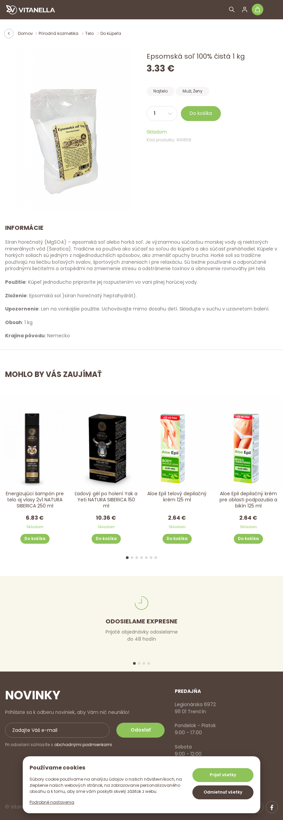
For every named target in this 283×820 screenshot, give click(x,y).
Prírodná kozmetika (59, 33)
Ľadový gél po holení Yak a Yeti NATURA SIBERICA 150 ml (106, 500)
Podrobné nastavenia (52, 802)
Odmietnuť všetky (223, 792)
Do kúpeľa (110, 33)
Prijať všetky (223, 775)
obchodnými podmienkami (83, 744)
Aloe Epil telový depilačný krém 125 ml (177, 497)
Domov (25, 33)
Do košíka (201, 113)
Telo (90, 33)
